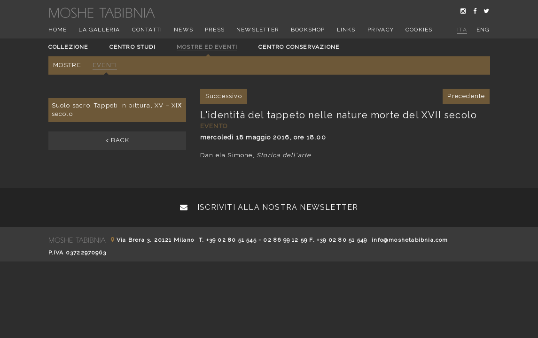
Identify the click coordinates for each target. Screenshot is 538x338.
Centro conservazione (298, 47)
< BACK (117, 140)
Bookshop (308, 29)
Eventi (105, 65)
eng (483, 29)
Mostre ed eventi (207, 47)
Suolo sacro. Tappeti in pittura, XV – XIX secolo (117, 109)
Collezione (68, 47)
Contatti (147, 29)
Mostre (67, 65)
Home (57, 29)
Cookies (418, 29)
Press (215, 29)
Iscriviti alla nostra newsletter (269, 207)
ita (462, 29)
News (183, 29)
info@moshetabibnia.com (410, 240)
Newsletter (257, 29)
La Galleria (99, 29)
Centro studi (132, 47)
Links (346, 29)
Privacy (380, 29)
